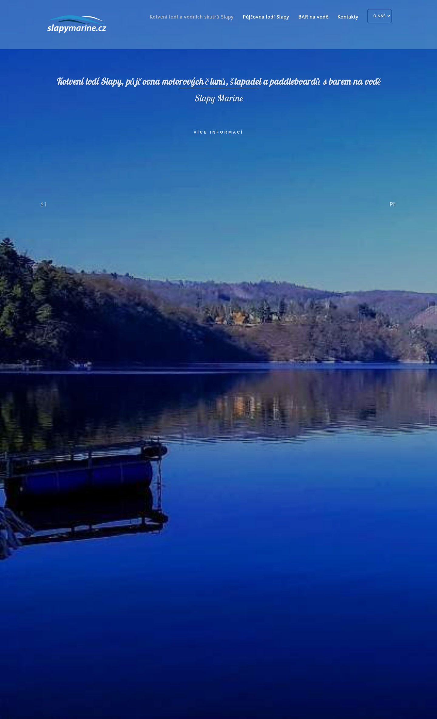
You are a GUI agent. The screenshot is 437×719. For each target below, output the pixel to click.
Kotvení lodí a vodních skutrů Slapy (192, 17)
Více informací (218, 131)
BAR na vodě (313, 17)
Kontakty (347, 17)
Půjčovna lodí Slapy (266, 17)
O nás (379, 16)
